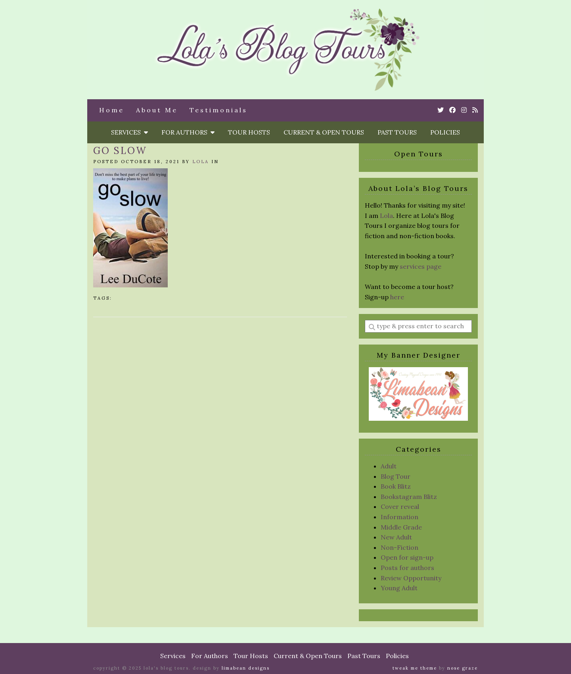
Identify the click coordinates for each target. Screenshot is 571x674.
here (397, 297)
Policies (445, 132)
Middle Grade (401, 527)
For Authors (188, 132)
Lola (200, 161)
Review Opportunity (411, 578)
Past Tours (397, 132)
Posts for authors (407, 568)
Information (399, 517)
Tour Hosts (249, 132)
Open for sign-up (407, 557)
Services (129, 132)
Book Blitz (396, 486)
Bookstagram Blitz (409, 497)
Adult (389, 466)
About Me (157, 110)
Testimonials (218, 110)
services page (420, 266)
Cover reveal (400, 506)
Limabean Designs (246, 668)
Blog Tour (395, 476)
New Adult (396, 537)
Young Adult (399, 588)
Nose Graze (462, 668)
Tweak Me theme (415, 668)
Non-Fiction (399, 547)
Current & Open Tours (324, 132)
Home (111, 110)
